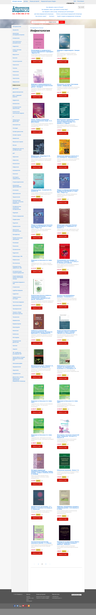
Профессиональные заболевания (18, 238)
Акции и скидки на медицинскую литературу (69, 16)
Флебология (16, 334)
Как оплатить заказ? (40, 16)
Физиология (15, 330)
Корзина (28, 596)
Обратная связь (56, 594)
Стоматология (16, 287)
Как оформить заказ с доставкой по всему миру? (55, 9)
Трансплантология (17, 305)
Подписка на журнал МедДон (42, 598)
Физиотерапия (16, 327)
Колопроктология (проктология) (17, 107)
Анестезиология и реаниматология (17, 42)
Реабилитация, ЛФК (17, 256)
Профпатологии (16, 226)
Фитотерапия (16, 337)
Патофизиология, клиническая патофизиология (17, 208)
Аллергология (16, 38)
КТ (13, 116)
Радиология (15, 252)
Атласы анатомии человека (17, 50)
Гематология (16, 64)
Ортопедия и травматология (16, 178)
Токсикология (16, 317)
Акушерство (16, 30)
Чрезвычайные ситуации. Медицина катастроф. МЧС (19, 359)
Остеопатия (15, 190)
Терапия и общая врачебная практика (18, 313)
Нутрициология (16, 170)
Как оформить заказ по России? (54, 7)
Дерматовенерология (18, 92)
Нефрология (16, 167)
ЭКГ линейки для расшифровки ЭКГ (17, 353)
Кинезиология (16, 103)
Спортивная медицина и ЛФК (19, 283)
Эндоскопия (16, 370)
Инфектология (16, 85)
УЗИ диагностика (17, 26)
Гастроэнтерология (17, 61)
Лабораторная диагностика (16, 120)
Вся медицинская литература (36, 27)
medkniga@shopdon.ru (57, 598)
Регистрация (80, 1)
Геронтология (16, 78)
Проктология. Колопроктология (17, 230)
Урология (15, 345)
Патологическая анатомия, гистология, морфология (18, 202)
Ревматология (16, 259)
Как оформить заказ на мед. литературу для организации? (58, 11)
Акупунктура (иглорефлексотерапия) (18, 34)
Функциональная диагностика (17, 341)
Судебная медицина (18, 290)
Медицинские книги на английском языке (18, 149)
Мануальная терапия (18, 141)
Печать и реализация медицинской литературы (69, 14)
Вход (75, 1)
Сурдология (15, 293)
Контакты (51, 16)
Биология (15, 58)
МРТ (14, 153)
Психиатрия (15, 242)
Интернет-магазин (17, 1)
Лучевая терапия (17, 135)
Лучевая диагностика (18, 131)
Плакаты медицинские (18, 216)
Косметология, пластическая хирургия (18, 112)
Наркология (15, 156)
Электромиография (17, 363)
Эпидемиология (16, 373)
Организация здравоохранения (17, 186)
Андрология (15, 46)
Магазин (28, 594)
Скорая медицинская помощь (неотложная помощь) (18, 277)
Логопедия (15, 128)
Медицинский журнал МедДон (48, 1)
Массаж (15, 145)
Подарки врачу (16, 219)
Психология (15, 246)
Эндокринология (17, 366)
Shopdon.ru (19, 594)
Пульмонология (16, 249)
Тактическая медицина (18, 302)
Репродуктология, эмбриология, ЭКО (17, 267)
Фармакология (16, 320)
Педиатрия (15, 212)
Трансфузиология (17, 308)
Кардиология (16, 100)
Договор (26, 1)
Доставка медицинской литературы (44, 14)
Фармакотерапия (17, 323)
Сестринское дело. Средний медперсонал (18, 272)
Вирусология (16, 54)
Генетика (15, 68)
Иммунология (16, 81)
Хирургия (15, 349)
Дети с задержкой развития (17, 96)
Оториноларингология (18, 182)
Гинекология (16, 71)
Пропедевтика (16, 234)
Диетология (15, 88)
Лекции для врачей (34, 1)
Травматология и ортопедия (17, 298)
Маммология (16, 138)
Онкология (15, 173)
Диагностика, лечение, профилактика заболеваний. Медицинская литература (19, 379)
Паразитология (16, 197)
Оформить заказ (30, 598)
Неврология (15, 160)
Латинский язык (16, 124)
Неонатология (16, 163)
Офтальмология (17, 193)
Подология (15, 223)
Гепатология (16, 75)
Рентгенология (16, 263)
